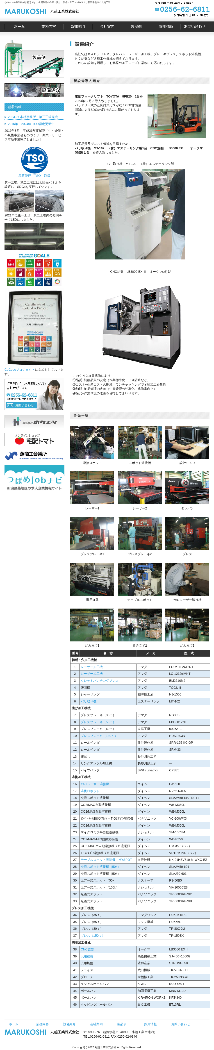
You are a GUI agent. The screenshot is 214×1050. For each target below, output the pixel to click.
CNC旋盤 (87, 949)
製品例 (122, 1024)
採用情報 (150, 1024)
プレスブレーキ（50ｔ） (98, 722)
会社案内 (96, 1024)
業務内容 (42, 1024)
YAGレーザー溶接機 (95, 784)
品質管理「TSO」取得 (34, 174)
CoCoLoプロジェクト (20, 369)
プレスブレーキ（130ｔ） (99, 736)
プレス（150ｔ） (93, 935)
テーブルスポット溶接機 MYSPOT (106, 859)
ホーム (13, 1024)
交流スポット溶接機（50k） (101, 866)
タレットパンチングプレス (99, 680)
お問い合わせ (180, 1024)
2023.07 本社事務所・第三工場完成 (33, 117)
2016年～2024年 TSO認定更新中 (31, 124)
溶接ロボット (90, 791)
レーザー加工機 (92, 667)
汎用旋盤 (87, 956)
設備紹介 (69, 1024)
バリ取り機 (88, 701)
